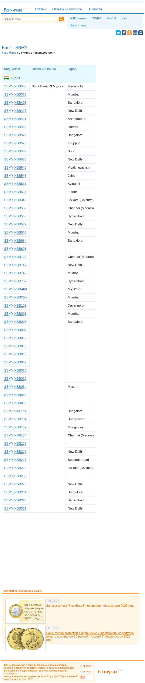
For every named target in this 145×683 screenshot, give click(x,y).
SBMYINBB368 (15, 94)
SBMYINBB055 (15, 395)
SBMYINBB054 (15, 387)
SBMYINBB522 (15, 135)
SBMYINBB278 (15, 484)
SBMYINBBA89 (15, 289)
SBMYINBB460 (15, 127)
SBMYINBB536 (15, 151)
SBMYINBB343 (15, 200)
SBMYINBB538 (15, 159)
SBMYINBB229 (15, 468)
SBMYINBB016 (15, 354)
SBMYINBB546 (15, 167)
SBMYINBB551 (15, 184)
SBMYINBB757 (15, 281)
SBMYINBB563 (15, 216)
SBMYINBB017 (15, 362)
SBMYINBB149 (15, 427)
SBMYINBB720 (15, 257)
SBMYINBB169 (15, 443)
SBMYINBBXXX (16, 297)
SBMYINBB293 (15, 500)
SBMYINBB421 (15, 119)
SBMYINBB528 (15, 143)
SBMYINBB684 (15, 240)
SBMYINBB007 (15, 330)
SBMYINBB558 (15, 86)
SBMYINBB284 (15, 492)
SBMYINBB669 (15, 232)
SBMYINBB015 (15, 346)
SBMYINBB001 (15, 313)
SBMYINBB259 (15, 476)
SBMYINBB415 (15, 111)
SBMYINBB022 (15, 378)
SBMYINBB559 (15, 208)
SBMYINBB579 (15, 224)
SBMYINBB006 (15, 322)
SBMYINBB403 (15, 102)
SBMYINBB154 (15, 435)
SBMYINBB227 (15, 460)
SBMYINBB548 (15, 175)
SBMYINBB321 (15, 508)
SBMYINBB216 (15, 451)
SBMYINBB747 (15, 265)
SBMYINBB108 (15, 305)
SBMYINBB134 (15, 419)
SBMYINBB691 (15, 249)
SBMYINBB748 (15, 273)
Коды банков (10, 52)
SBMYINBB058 (15, 403)
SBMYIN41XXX (15, 411)
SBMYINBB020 (15, 370)
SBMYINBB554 (15, 192)
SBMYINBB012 (15, 338)
